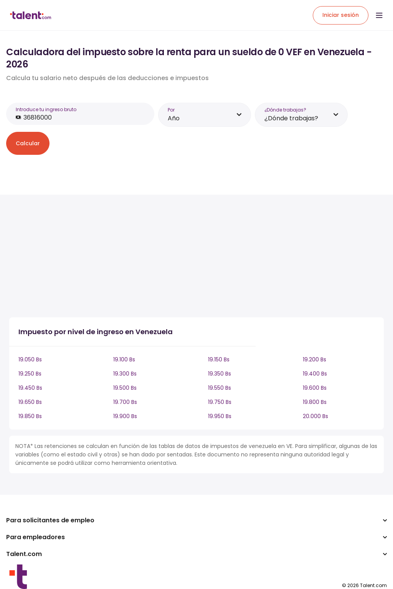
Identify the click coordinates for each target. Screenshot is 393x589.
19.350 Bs (219, 373)
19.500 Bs (125, 388)
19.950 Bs (219, 416)
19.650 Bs (30, 402)
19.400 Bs (315, 373)
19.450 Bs (30, 388)
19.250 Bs (29, 373)
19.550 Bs (219, 388)
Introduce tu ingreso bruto (46, 109)
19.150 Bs (219, 359)
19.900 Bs (125, 416)
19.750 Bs (219, 402)
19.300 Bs (125, 373)
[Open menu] (379, 15)
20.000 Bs (315, 416)
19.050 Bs (30, 359)
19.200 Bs (314, 359)
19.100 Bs (124, 359)
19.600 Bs (315, 388)
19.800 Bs (315, 402)
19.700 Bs (125, 402)
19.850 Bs (30, 416)
